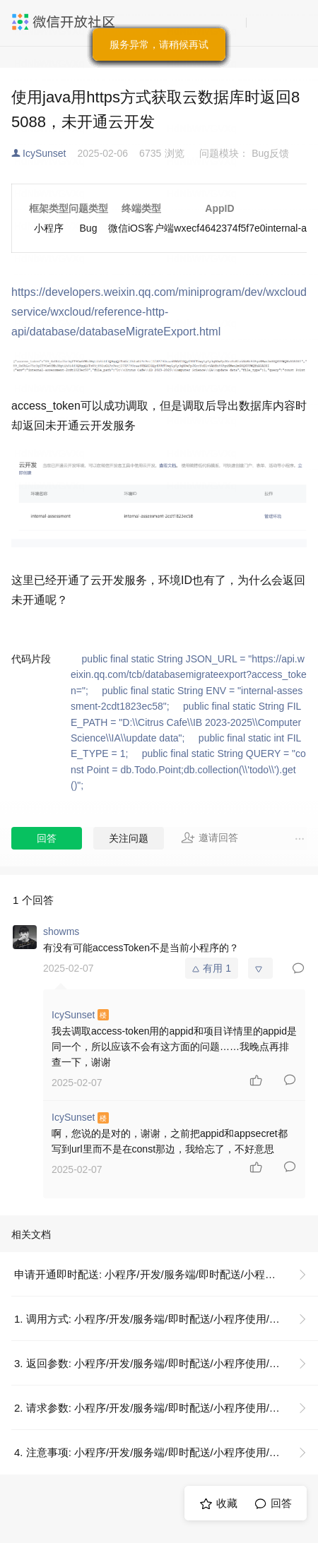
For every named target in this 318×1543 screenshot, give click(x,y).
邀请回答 (209, 837)
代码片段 (31, 659)
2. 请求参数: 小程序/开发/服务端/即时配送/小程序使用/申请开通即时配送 (166, 1408)
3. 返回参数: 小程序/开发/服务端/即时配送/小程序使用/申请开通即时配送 (166, 1363)
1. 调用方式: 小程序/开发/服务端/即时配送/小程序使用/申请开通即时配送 (166, 1319)
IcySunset (44, 153)
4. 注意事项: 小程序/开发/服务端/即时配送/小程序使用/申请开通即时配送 (166, 1452)
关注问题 (128, 838)
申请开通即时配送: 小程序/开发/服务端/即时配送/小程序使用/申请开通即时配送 (166, 1274)
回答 (47, 838)
